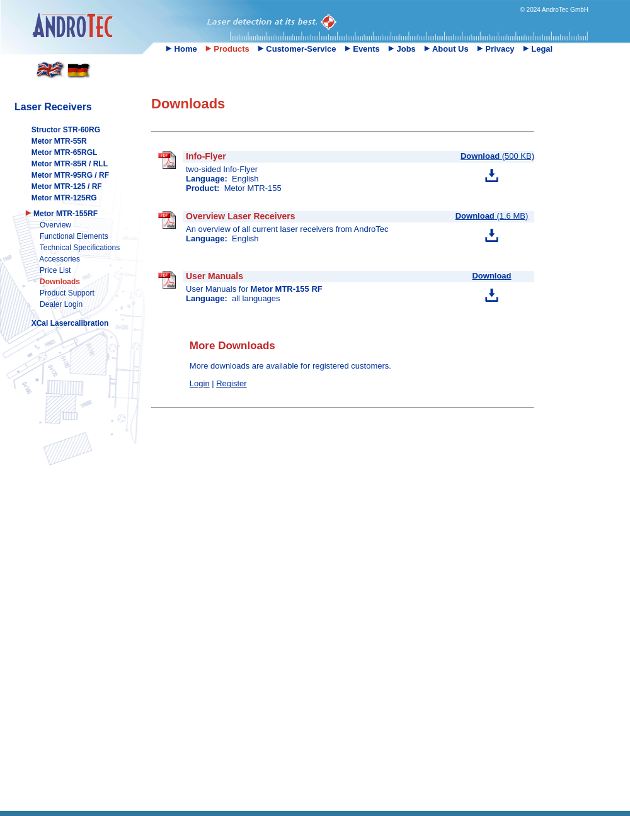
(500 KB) (497, 156)
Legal (538, 49)
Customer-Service (297, 49)
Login (200, 383)
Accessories (59, 259)
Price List (55, 270)
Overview (55, 225)
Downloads (60, 281)
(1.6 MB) (492, 216)
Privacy (496, 49)
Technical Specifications (80, 247)
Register (231, 383)
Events (362, 49)
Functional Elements (74, 236)
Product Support (67, 293)
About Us (446, 49)
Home (181, 49)
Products (227, 49)
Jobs (402, 49)
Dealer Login (61, 304)
